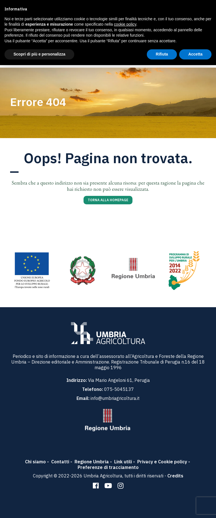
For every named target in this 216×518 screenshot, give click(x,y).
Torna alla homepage (108, 200)
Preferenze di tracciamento (108, 467)
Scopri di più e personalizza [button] (39, 54)
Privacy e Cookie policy (162, 461)
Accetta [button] (195, 54)
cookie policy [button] (125, 24)
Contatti (60, 461)
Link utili (123, 461)
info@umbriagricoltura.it (115, 398)
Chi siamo (35, 461)
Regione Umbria (92, 461)
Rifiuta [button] (162, 54)
